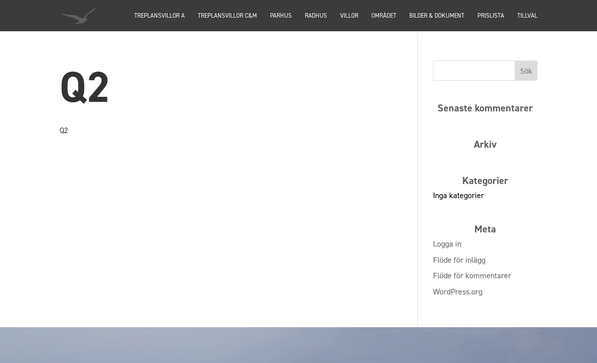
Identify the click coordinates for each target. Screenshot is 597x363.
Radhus (316, 16)
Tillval (527, 16)
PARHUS (281, 16)
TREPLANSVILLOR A (159, 16)
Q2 (64, 130)
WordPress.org (457, 291)
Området (383, 16)
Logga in (447, 243)
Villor (349, 16)
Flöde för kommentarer (472, 275)
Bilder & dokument (436, 16)
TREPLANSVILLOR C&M (227, 16)
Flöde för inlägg (459, 260)
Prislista (490, 16)
